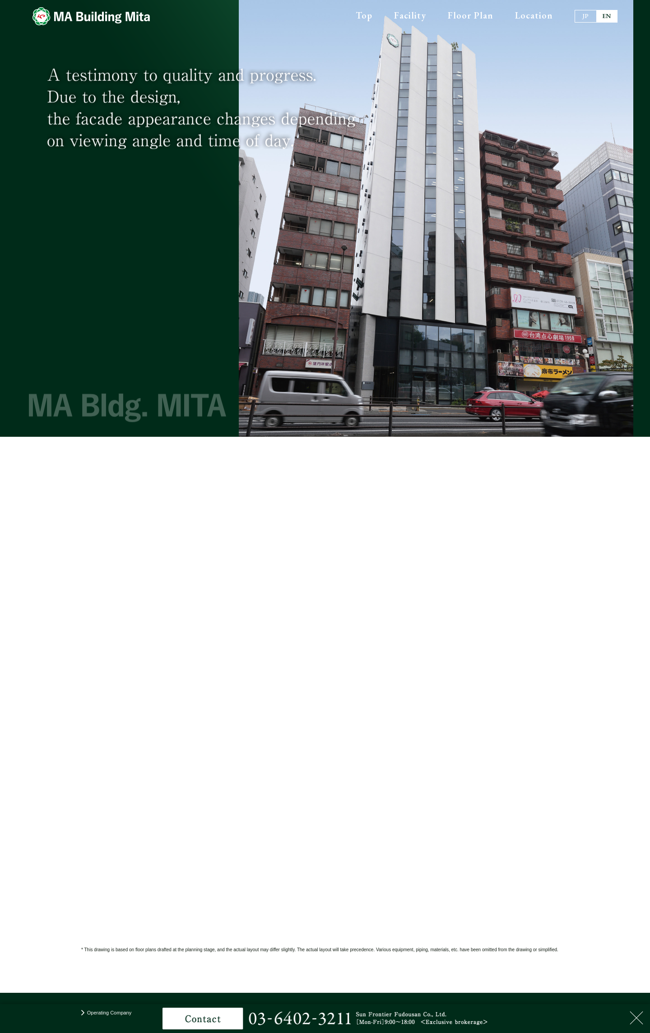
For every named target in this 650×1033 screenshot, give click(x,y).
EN (606, 16)
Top (364, 15)
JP (585, 16)
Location (534, 15)
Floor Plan (470, 15)
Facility (410, 15)
